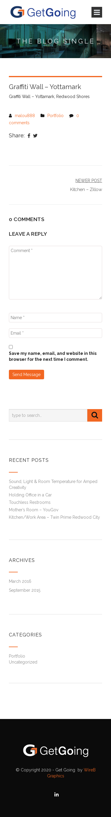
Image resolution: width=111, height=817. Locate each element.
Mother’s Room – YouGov (33, 509)
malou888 (25, 115)
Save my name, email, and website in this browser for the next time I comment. (52, 356)
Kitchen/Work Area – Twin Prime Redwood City (54, 517)
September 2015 (24, 590)
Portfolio (55, 115)
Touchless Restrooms (30, 502)
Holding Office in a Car (30, 495)
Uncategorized (23, 662)
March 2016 (20, 581)
